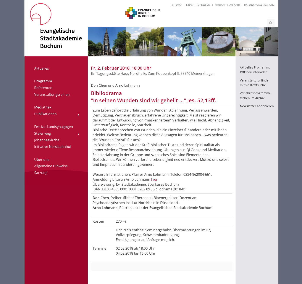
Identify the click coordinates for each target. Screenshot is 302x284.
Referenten (43, 87)
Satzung (40, 172)
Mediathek (42, 107)
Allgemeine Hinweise (51, 166)
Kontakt (220, 4)
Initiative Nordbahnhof (52, 146)
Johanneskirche (46, 140)
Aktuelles (41, 68)
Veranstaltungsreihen (52, 94)
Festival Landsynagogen (53, 126)
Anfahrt (234, 4)
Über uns (41, 159)
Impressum (203, 4)
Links (189, 4)
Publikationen (45, 114)
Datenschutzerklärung (259, 4)
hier (154, 179)
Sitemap (177, 4)
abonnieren (257, 106)
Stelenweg (42, 133)
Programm (43, 81)
